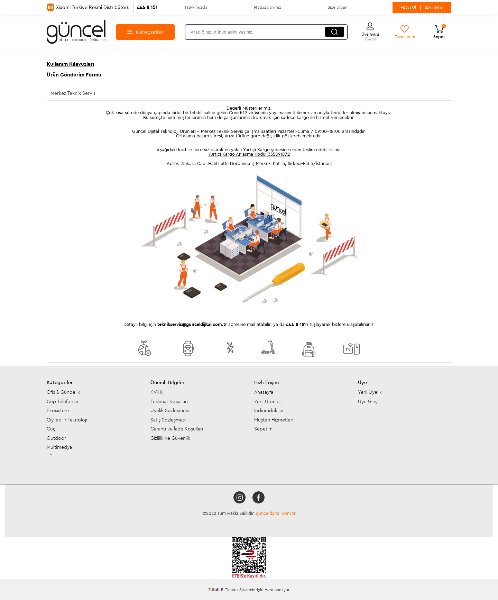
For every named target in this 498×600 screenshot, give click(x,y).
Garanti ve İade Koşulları (176, 429)
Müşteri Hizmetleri (273, 420)
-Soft (214, 589)
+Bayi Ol (408, 7)
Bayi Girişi (434, 7)
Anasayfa (263, 392)
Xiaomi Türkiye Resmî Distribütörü (102, 7)
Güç (51, 429)
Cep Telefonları (63, 401)
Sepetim (263, 429)
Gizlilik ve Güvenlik (170, 438)
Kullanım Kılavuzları (70, 64)
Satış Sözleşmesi (168, 420)
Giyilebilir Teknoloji (67, 420)
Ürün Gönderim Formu (74, 74)
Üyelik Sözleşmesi (169, 410)
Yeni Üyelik (370, 392)
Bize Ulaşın (338, 7)
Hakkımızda (196, 7)
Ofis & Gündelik (63, 392)
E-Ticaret (229, 589)
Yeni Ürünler (267, 401)
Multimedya (59, 447)
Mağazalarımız (267, 7)
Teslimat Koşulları (169, 401)
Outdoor (56, 438)
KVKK (156, 392)
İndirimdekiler (269, 410)
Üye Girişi (368, 401)
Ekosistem (58, 410)
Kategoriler (145, 32)
